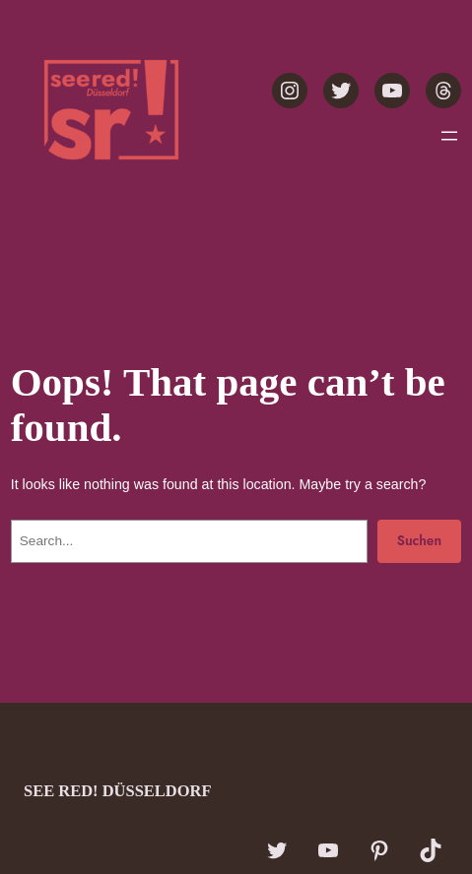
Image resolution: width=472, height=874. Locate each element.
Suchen (419, 540)
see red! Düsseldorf (118, 790)
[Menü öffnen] (449, 136)
